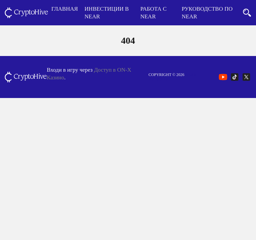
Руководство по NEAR (207, 13)
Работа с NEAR (153, 13)
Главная (64, 9)
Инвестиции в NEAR (107, 13)
